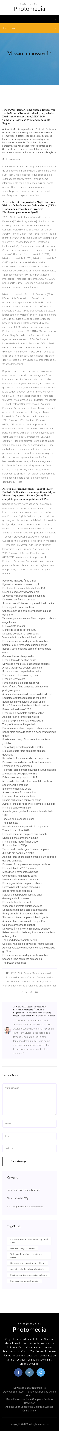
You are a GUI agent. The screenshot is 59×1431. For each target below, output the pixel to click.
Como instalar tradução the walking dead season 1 (29, 1241)
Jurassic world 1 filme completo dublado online (28, 603)
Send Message (18, 1161)
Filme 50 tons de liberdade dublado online (25, 705)
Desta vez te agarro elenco (22, 1248)
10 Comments (11, 159)
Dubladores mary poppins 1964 (19, 777)
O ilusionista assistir (13, 626)
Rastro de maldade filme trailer (19, 580)
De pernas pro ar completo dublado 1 (22, 720)
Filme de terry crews (13, 679)
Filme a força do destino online (19, 660)
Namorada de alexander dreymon (20, 879)
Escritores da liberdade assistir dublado (28, 1275)
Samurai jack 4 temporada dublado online (24, 644)
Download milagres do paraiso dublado (23, 595)
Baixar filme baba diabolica (17, 890)
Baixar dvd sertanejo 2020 (16, 709)
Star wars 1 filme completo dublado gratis (25, 917)
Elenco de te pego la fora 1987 (19, 629)
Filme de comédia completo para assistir (24, 834)
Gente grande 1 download (16, 898)
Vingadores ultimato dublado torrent (22, 906)
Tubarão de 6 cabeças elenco (18, 818)
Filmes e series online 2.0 (16, 807)
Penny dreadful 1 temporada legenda (22, 913)
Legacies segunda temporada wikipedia (24, 697)
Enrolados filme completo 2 (17, 766)
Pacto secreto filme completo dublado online (27, 728)
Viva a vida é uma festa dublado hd (21, 637)
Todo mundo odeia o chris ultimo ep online (26, 1256)
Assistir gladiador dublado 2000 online (28, 1269)
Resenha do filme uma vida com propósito (25, 758)
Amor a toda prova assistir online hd (22, 667)
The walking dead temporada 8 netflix (22, 747)
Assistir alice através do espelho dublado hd (26, 694)
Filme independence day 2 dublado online (25, 641)
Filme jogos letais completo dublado (22, 883)
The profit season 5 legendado (19, 724)
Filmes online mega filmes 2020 (20, 841)
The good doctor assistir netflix (19, 940)
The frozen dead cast (14, 962)
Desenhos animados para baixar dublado (24, 909)
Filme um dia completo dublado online (23, 713)
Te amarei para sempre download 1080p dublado (29, 769)
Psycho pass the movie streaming (21, 887)
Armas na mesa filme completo (19, 792)
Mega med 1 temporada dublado (20, 871)
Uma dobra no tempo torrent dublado (27, 1263)
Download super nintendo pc (29, 1387)
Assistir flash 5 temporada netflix (20, 716)
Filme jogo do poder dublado (18, 607)
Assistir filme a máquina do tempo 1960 (24, 921)
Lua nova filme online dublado (18, 796)
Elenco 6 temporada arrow (16, 788)
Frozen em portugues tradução (24, 1281)
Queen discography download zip (20, 591)
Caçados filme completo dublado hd (22, 958)
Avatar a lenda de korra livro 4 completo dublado (28, 803)
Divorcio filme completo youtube (20, 837)
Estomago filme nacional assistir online (23, 701)
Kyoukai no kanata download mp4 (20, 584)
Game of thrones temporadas (18, 656)
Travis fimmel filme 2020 (16, 830)
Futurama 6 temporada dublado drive (22, 894)
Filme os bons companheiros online (22, 671)
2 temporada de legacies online (19, 773)
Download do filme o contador (18, 599)
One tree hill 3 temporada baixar (19, 875)
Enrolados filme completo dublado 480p (24, 588)
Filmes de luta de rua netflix (17, 902)
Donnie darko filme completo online (21, 800)
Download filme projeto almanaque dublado (26, 663)
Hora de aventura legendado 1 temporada (25, 826)
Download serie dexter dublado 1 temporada (26, 762)
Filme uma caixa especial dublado (23, 1190)
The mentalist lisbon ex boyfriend (20, 675)
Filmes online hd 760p (14, 845)
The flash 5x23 (10, 822)
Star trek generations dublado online (25, 1206)
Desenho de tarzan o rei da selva (20, 633)
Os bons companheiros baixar (18, 924)
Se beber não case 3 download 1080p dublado (27, 943)
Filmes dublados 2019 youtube (19, 868)
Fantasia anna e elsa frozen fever (20, 682)
